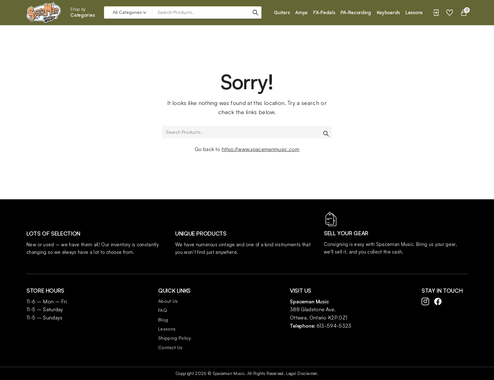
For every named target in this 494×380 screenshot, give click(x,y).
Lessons (166, 328)
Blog (163, 319)
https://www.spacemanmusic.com (260, 149)
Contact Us (170, 347)
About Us (168, 301)
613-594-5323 (334, 326)
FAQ (162, 310)
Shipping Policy (174, 338)
